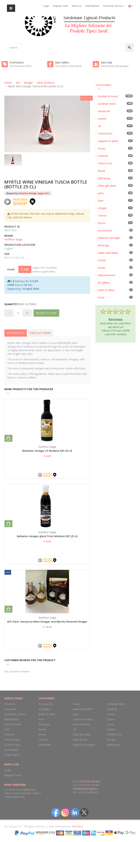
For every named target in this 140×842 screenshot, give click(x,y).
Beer (101, 200)
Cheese (102, 215)
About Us (9, 704)
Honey (102, 148)
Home (8, 82)
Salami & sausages (109, 238)
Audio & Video (106, 290)
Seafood (103, 156)
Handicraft (104, 111)
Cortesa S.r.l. (29, 789)
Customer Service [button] (114, 5)
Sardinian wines (107, 103)
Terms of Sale (12, 724)
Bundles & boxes (108, 96)
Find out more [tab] (40, 333)
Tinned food (105, 133)
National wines (106, 275)
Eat (18, 82)
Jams (101, 193)
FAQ (6, 729)
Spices (101, 223)
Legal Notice (11, 755)
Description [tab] (15, 333)
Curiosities (10, 709)
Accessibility (11, 749)
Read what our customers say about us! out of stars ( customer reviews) (115, 322)
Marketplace (92, 5)
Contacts (9, 734)
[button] (131, 5)
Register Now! (12, 775)
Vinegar (28, 82)
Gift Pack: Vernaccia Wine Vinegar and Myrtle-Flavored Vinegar (47, 621)
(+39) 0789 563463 (89, 781)
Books (102, 267)
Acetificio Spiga (13, 239)
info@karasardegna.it (85, 788)
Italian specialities (108, 252)
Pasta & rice (105, 163)
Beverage (103, 245)
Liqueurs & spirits (108, 141)
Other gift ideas (107, 185)
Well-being (104, 178)
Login (46, 5)
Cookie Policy (12, 744)
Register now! (60, 5)
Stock (101, 297)
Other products (46, 82)
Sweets (102, 118)
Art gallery (104, 282)
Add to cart (46, 313)
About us (77, 5)
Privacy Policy (12, 739)
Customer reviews (15, 714)
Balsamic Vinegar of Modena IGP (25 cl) (47, 450)
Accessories (105, 230)
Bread (101, 171)
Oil (99, 126)
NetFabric (77, 826)
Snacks (102, 260)
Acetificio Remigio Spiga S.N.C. (34, 193)
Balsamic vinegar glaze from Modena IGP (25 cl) (47, 536)
